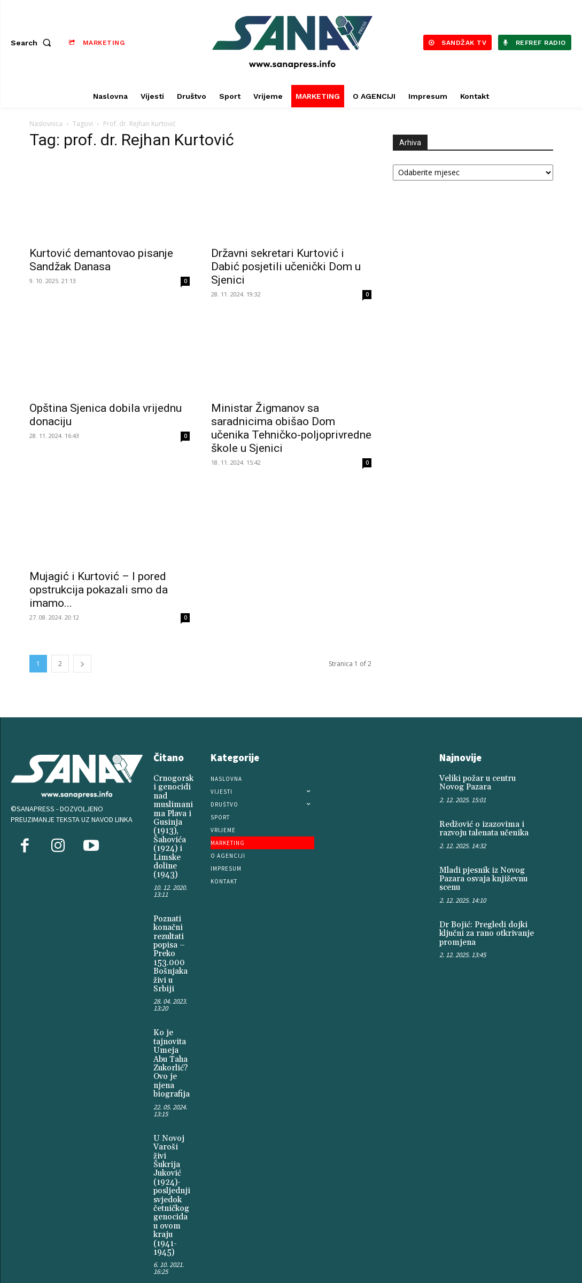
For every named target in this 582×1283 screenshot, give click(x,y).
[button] (33, 43)
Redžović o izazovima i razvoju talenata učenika (482, 827)
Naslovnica (46, 123)
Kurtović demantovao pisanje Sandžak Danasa (101, 260)
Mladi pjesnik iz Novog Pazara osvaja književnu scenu (481, 876)
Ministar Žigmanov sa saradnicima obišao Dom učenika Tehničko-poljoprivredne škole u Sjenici (291, 428)
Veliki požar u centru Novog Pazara (487, 782)
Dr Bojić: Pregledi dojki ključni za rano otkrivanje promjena (483, 929)
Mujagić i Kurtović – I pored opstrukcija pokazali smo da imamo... (98, 589)
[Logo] (292, 42)
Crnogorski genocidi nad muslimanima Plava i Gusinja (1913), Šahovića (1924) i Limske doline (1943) (173, 823)
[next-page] (82, 663)
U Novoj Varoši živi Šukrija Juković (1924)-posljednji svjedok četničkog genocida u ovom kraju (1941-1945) (170, 1175)
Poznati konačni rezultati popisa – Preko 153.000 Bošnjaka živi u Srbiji (169, 945)
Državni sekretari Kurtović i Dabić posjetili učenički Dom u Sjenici (286, 266)
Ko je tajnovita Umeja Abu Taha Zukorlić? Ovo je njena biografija (170, 1050)
